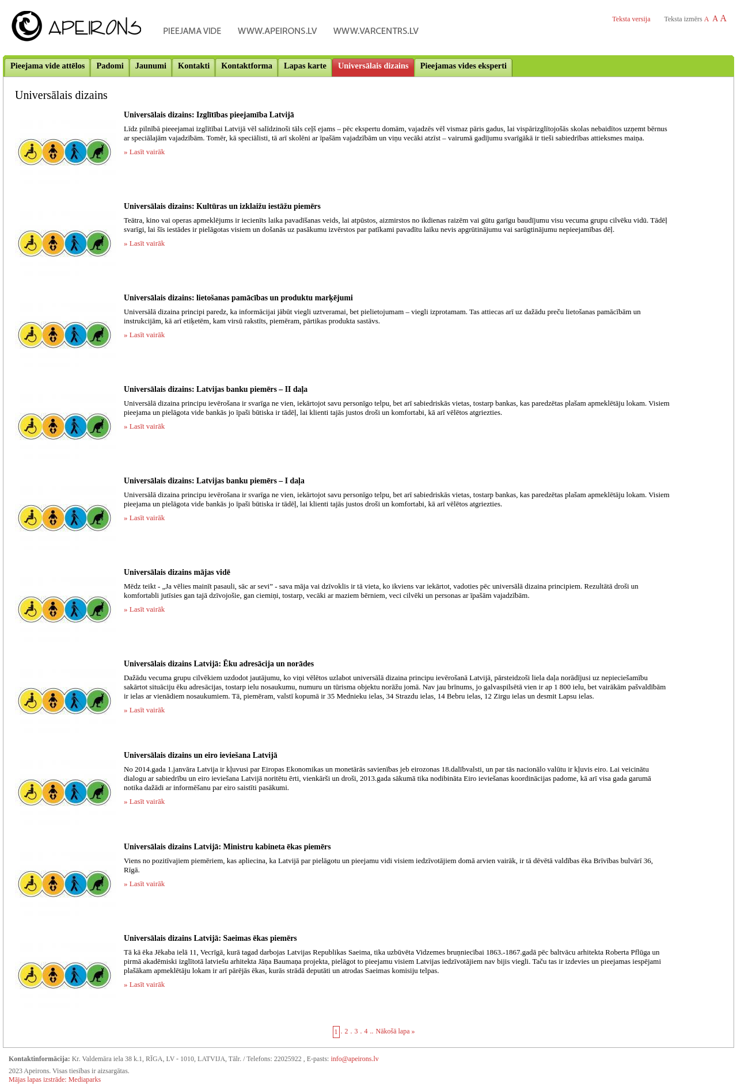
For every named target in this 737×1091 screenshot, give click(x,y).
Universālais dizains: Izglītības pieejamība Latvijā (209, 114)
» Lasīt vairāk (144, 151)
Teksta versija (631, 19)
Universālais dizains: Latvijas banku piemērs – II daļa (215, 389)
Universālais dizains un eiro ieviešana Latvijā (201, 755)
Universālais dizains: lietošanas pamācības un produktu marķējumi (238, 297)
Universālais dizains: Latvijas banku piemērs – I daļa (214, 480)
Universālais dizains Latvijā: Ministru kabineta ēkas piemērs (227, 846)
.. (372, 1031)
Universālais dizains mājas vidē (177, 572)
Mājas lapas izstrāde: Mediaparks (55, 1079)
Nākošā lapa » (395, 1031)
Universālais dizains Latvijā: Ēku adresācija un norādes (219, 663)
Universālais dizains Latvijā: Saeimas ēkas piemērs (210, 938)
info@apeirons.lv (354, 1059)
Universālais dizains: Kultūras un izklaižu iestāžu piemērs (222, 206)
